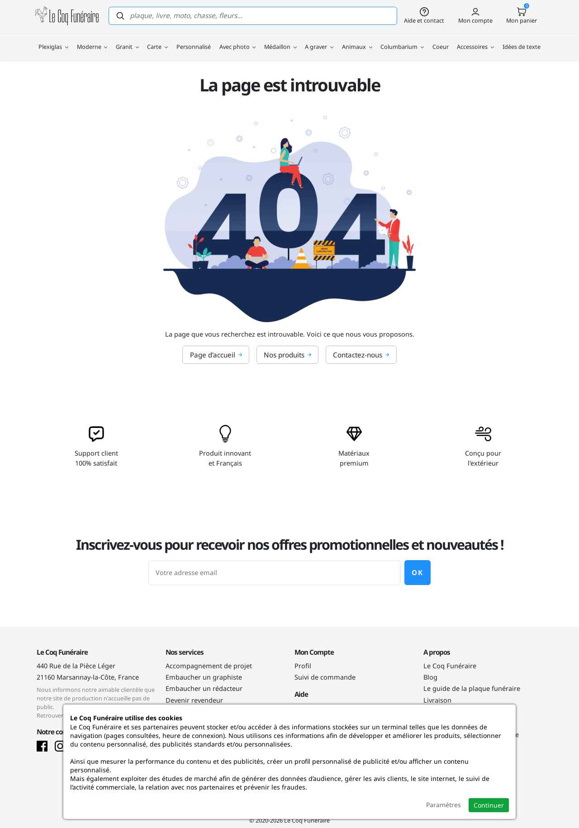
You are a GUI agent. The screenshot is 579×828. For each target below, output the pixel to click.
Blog (430, 677)
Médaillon (280, 41)
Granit (127, 41)
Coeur (440, 41)
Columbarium (402, 41)
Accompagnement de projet (209, 665)
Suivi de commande (325, 677)
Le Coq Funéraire (449, 665)
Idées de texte (522, 41)
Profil (302, 665)
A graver (319, 41)
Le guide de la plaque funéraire (471, 688)
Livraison (437, 700)
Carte (157, 41)
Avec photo (237, 41)
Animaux (357, 41)
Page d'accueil (216, 354)
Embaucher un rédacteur (204, 688)
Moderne (92, 41)
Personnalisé (193, 41)
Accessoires (475, 41)
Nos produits (288, 354)
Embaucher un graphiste (204, 677)
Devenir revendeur (194, 700)
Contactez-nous (361, 354)
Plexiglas (53, 41)
